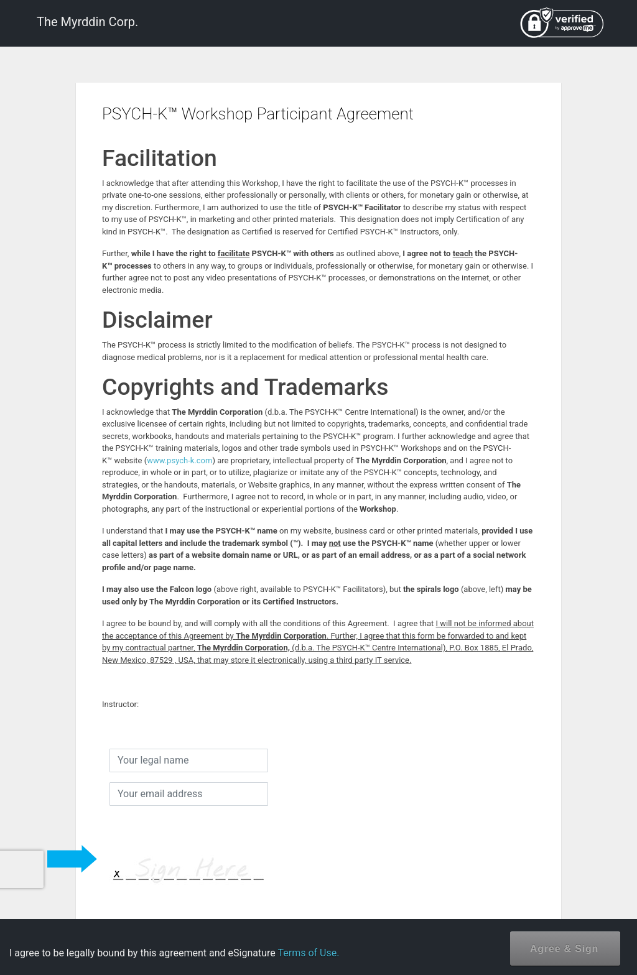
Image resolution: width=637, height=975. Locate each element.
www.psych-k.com (179, 460)
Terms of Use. (308, 953)
